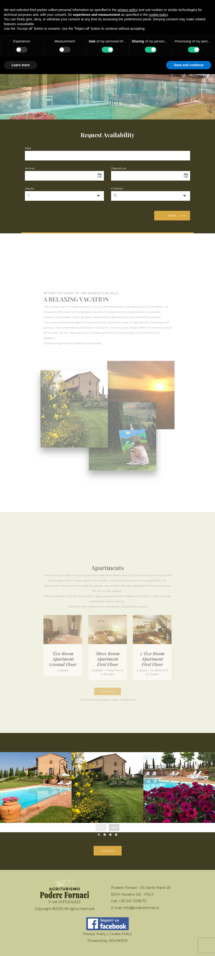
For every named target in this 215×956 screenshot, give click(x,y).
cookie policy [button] (158, 15)
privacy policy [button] (128, 10)
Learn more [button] (20, 65)
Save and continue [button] (189, 65)
